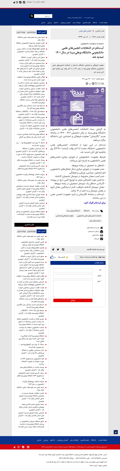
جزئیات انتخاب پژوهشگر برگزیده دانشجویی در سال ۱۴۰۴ (30, 176)
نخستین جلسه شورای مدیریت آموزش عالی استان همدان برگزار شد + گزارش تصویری (32, 206)
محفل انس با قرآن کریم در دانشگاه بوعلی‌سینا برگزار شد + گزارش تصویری (32, 59)
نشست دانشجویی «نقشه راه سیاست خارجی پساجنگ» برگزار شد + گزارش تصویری (32, 129)
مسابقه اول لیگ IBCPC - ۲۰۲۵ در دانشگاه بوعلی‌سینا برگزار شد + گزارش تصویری (30, 113)
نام (100, 269)
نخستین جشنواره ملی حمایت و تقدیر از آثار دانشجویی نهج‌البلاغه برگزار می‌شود (31, 84)
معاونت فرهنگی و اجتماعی (64, 215)
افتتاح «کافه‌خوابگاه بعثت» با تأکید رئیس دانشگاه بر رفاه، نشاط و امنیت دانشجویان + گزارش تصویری (31, 52)
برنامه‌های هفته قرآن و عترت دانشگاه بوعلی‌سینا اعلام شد (32, 101)
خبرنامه (96, 238)
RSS (43, 447)
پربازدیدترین (31, 32)
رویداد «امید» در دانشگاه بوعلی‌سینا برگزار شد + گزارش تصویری (31, 161)
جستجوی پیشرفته (101, 447)
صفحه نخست (103, 22)
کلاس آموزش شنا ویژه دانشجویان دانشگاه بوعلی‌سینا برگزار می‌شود (30, 44)
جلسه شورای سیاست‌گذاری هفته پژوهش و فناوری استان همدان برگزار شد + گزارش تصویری (30, 197)
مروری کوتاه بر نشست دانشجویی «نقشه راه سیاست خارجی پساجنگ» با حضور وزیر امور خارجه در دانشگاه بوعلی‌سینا (31, 120)
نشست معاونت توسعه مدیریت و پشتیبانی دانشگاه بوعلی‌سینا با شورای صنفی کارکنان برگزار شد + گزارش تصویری (30, 189)
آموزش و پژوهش (65, 22)
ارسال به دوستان (93, 231)
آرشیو (43, 2)
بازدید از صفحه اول (93, 227)
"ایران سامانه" (93, 465)
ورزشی (49, 22)
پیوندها (29, 2)
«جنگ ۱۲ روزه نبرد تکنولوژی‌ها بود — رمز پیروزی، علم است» (30, 144)
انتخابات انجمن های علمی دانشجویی (89, 215)
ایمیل (99, 275)
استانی (43, 22)
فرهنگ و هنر (76, 22)
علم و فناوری (86, 22)
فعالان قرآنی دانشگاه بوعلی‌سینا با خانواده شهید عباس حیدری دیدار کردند (31, 78)
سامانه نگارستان (95, 220)
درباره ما (55, 447)
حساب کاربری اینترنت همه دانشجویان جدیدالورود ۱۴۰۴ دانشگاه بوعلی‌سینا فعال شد (31, 169)
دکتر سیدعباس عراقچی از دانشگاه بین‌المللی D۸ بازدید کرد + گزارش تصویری (30, 150)
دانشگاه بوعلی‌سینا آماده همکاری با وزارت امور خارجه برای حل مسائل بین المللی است (31, 137)
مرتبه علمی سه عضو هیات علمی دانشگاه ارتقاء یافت (31, 38)
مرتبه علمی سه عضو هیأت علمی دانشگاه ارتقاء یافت (31, 181)
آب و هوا (75, 447)
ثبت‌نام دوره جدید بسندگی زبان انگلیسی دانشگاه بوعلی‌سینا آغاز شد (31, 107)
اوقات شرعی (67, 447)
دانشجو (56, 22)
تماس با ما (36, 2)
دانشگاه (95, 22)
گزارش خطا (61, 257)
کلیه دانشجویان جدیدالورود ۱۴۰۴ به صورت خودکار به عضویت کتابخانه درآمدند (30, 156)
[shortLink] (87, 257)
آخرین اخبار (42, 32)
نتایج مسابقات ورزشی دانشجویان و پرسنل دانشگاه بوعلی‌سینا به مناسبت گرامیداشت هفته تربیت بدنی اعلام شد (30, 214)
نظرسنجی (48, 447)
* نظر (99, 281)
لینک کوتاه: (101, 257)
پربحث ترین (21, 32)
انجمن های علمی (85, 31)
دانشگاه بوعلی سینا (73, 210)
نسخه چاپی (95, 235)
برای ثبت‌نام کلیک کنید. (95, 203)
